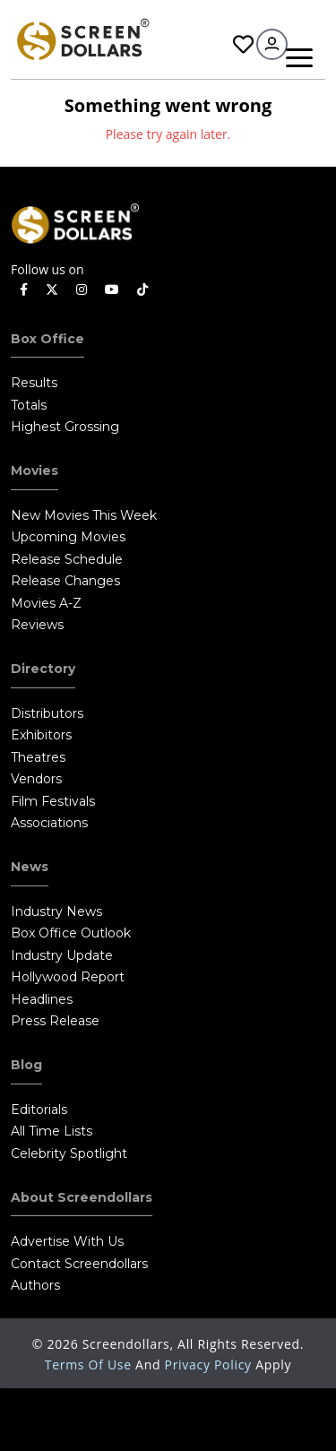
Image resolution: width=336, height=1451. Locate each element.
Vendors (36, 779)
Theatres (38, 757)
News (29, 867)
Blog (26, 1065)
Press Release (55, 1021)
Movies (34, 470)
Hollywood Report (68, 977)
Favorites (243, 44)
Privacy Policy (210, 1364)
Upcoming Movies (68, 537)
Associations (49, 823)
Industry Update (62, 955)
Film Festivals (53, 801)
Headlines (42, 999)
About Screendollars (81, 1197)
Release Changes (65, 581)
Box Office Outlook (71, 933)
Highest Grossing (65, 427)
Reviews (37, 625)
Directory (43, 669)
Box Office (47, 339)
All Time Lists (51, 1131)
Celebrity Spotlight (69, 1153)
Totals (29, 405)
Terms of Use (90, 1364)
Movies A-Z (46, 603)
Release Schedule (67, 559)
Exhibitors (41, 735)
